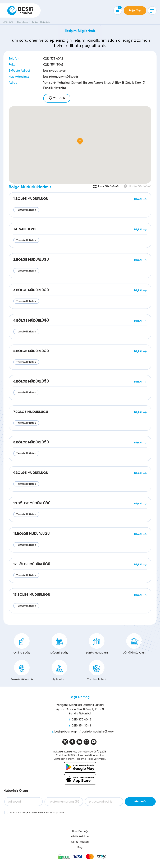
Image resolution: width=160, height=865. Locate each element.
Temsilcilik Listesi (26, 209)
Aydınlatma (15, 812)
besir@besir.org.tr (55, 70)
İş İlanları (59, 670)
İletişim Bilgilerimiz (41, 22)
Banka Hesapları (97, 644)
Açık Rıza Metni (31, 812)
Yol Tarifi (59, 98)
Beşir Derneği (80, 697)
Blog (80, 847)
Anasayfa (8, 22)
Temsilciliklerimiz (22, 670)
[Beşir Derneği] (20, 10)
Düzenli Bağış (59, 644)
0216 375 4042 (53, 58)
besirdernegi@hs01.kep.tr (60, 76)
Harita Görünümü (140, 186)
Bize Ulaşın (22, 22)
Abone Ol (140, 801)
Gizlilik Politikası (80, 836)
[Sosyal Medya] (65, 742)
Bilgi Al (137, 199)
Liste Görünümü (108, 186)
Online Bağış (21, 644)
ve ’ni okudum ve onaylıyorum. (37, 812)
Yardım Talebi (96, 670)
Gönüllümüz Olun (134, 644)
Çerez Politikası (80, 841)
